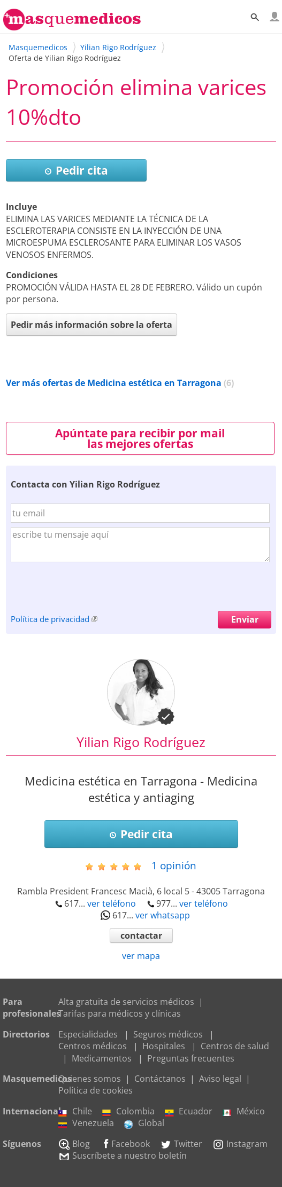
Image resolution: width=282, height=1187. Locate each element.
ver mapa (141, 956)
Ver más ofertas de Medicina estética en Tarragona (114, 383)
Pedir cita (76, 170)
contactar (141, 935)
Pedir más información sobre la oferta (91, 325)
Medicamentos (102, 1058)
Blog (74, 1144)
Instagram (240, 1144)
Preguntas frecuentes (190, 1058)
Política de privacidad (50, 619)
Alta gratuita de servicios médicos (126, 1002)
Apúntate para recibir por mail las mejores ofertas (140, 438)
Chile (75, 1111)
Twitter (181, 1144)
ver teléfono (111, 903)
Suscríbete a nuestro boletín (122, 1155)
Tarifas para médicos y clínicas (119, 1013)
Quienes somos (89, 1078)
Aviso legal (220, 1078)
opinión (173, 865)
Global (144, 1123)
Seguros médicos (168, 1034)
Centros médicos (92, 1046)
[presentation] (92, 590)
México (244, 1111)
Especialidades (88, 1034)
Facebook (125, 1144)
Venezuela (86, 1123)
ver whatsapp (162, 915)
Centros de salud (235, 1046)
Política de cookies (95, 1090)
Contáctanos (160, 1078)
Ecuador (188, 1111)
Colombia (128, 1111)
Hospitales (163, 1046)
